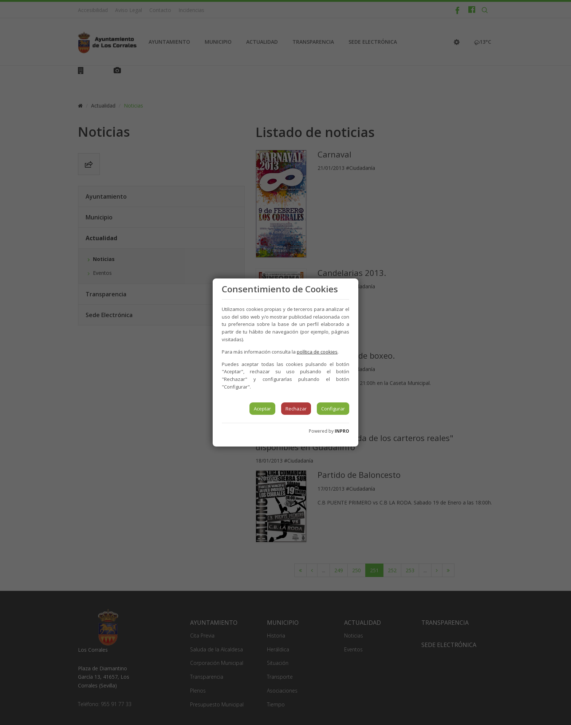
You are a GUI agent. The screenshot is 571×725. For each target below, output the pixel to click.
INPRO (342, 431)
